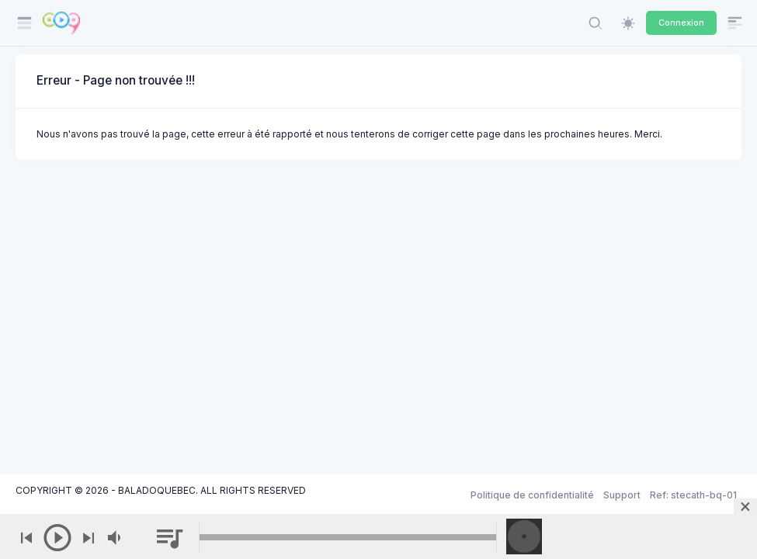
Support (622, 495)
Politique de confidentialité (532, 495)
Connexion (681, 22)
